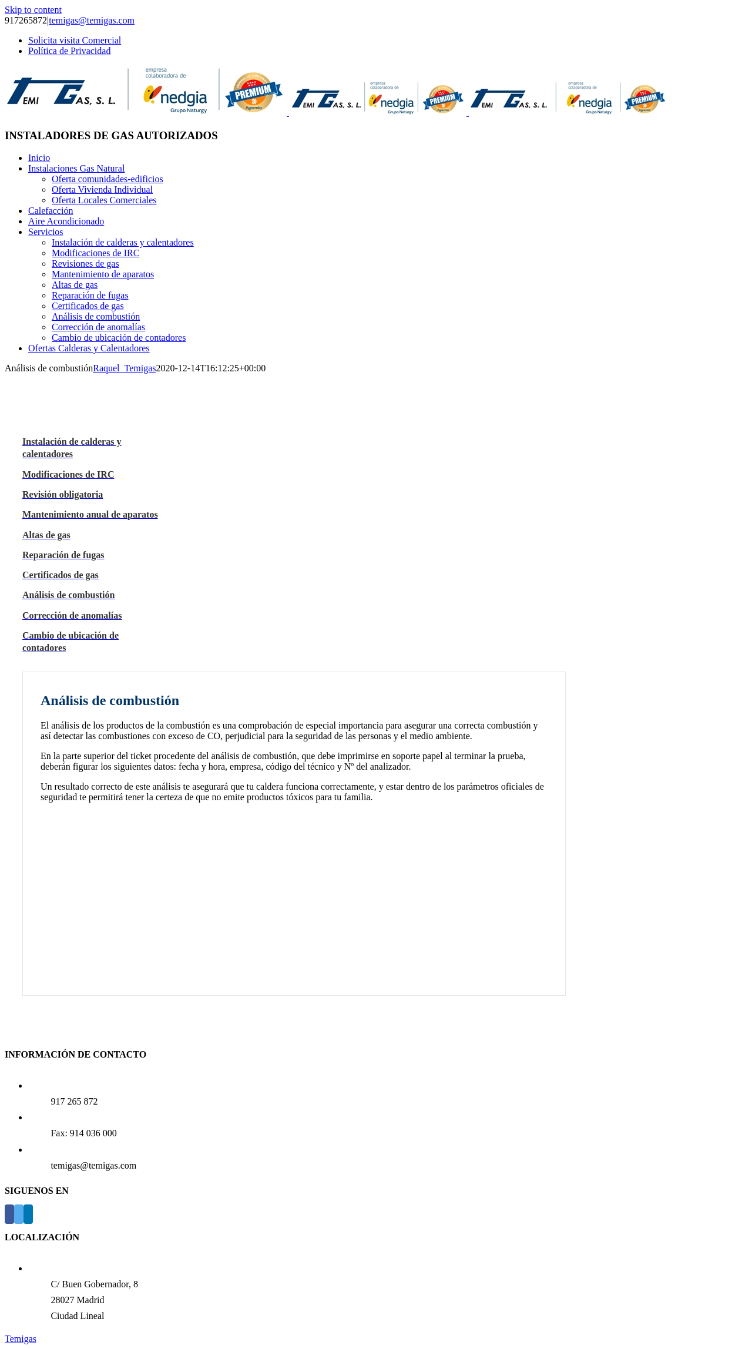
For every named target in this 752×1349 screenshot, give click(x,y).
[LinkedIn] (28, 1214)
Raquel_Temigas (124, 368)
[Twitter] (19, 1214)
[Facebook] (9, 1214)
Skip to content (33, 10)
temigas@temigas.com (92, 20)
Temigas (20, 1339)
